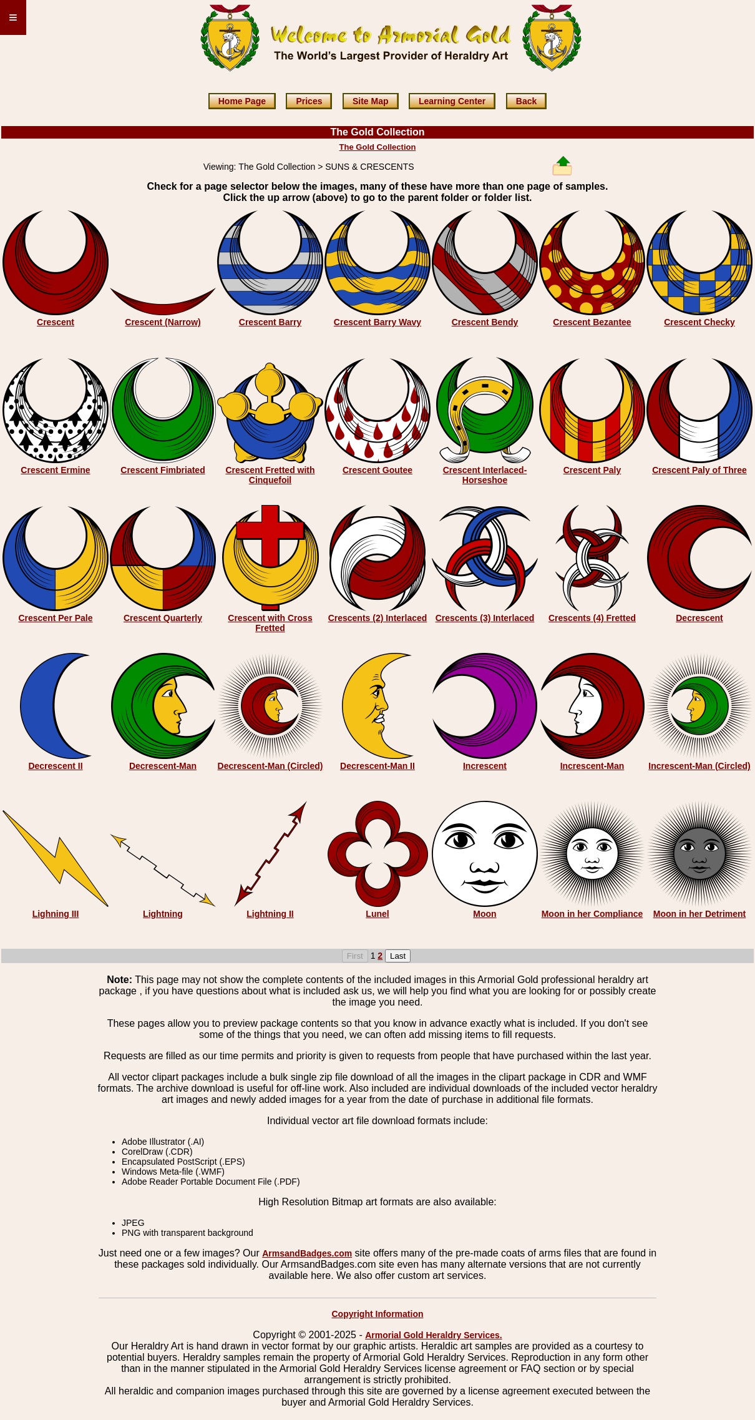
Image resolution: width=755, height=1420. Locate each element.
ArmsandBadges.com (307, 1253)
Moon (484, 914)
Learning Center (452, 101)
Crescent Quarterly (163, 618)
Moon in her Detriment (699, 914)
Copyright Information (378, 1314)
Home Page (242, 101)
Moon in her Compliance (592, 914)
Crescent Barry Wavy (377, 322)
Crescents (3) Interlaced (485, 618)
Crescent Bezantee (592, 322)
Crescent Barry (270, 322)
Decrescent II (55, 766)
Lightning (163, 914)
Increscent (485, 766)
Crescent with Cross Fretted (270, 623)
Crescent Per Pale (55, 618)
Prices (309, 101)
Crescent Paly (592, 470)
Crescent (55, 322)
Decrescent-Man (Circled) (270, 766)
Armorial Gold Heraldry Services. (433, 1335)
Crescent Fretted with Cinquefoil (269, 475)
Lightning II (269, 914)
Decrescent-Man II (377, 766)
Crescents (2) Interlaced (377, 618)
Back (526, 101)
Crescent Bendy (485, 322)
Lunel (377, 914)
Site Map (371, 101)
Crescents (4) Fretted (592, 618)
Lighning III (55, 914)
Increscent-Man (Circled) (699, 766)
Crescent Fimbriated (162, 470)
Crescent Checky (699, 322)
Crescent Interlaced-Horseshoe (485, 475)
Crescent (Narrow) (162, 322)
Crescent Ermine (55, 470)
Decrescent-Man (163, 766)
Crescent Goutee (377, 470)
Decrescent (699, 618)
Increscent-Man (592, 766)
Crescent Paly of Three (699, 470)
